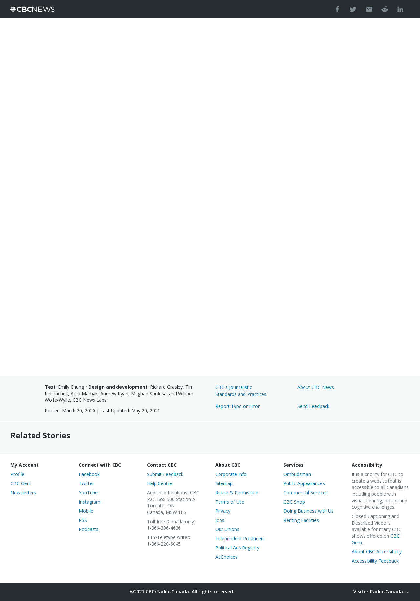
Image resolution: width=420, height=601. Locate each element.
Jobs (219, 520)
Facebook (89, 474)
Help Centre (159, 483)
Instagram (89, 502)
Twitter (86, 483)
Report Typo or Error (237, 406)
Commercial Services (306, 492)
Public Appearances (304, 483)
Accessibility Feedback (375, 561)
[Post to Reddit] (384, 9)
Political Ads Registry (237, 548)
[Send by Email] (368, 9)
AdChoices (226, 557)
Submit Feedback (165, 474)
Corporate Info (231, 474)
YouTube (88, 492)
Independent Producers (240, 538)
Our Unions (227, 529)
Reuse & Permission (236, 492)
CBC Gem (20, 483)
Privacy (222, 511)
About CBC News (315, 387)
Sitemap (224, 483)
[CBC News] (32, 9)
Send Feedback (313, 406)
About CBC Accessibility (377, 551)
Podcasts (88, 529)
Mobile (86, 511)
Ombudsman (297, 474)
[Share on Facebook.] (337, 9)
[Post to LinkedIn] (400, 9)
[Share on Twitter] (353, 9)
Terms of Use (229, 502)
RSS (83, 520)
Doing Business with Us (309, 511)
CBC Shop (294, 502)
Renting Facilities (301, 520)
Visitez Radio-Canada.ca (381, 592)
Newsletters (23, 492)
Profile (17, 474)
